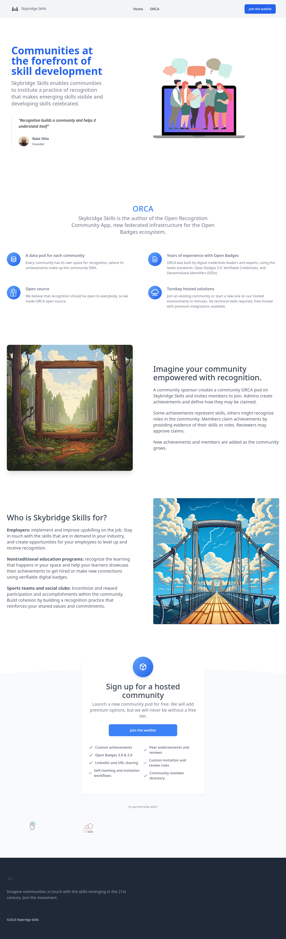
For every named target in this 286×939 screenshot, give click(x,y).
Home (138, 9)
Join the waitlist (260, 9)
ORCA (154, 9)
